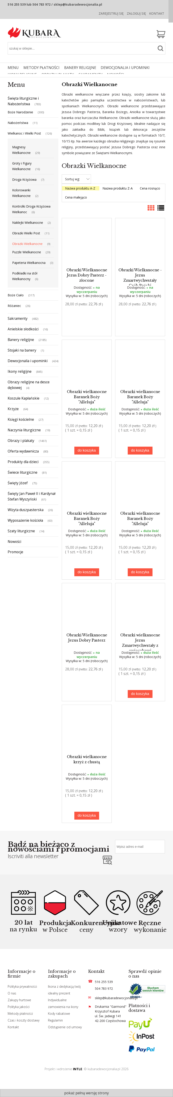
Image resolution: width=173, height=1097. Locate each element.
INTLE (77, 1069)
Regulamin (55, 1020)
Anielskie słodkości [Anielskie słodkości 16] (23, 329)
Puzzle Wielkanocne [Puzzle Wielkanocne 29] (26, 252)
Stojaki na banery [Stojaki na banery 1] (22, 350)
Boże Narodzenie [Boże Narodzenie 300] (20, 112)
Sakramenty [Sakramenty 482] (17, 318)
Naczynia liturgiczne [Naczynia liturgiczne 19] (24, 429)
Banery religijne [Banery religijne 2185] (21, 339)
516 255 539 (104, 982)
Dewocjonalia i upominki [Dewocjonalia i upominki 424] (28, 360)
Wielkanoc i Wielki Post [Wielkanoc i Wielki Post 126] (24, 133)
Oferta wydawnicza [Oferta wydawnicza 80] (23, 451)
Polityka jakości (19, 1007)
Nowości (14, 541)
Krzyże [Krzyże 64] (13, 408)
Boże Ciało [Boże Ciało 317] (16, 295)
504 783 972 (104, 988)
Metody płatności (20, 1013)
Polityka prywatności (22, 986)
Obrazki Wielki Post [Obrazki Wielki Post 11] (26, 233)
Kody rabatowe (59, 1013)
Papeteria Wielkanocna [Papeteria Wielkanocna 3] (29, 263)
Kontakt (156, 13)
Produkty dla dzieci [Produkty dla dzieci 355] (23, 461)
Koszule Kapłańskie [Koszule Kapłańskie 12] (23, 398)
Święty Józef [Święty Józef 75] (18, 482)
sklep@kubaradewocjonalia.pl (116, 998)
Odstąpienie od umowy (65, 1027)
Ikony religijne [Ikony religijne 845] (20, 371)
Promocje (15, 551)
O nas (12, 993)
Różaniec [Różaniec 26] (14, 306)
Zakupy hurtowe (19, 1000)
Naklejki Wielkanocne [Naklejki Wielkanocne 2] (27, 222)
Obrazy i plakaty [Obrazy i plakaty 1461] (21, 440)
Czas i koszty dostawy (23, 1020)
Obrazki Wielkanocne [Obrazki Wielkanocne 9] (27, 244)
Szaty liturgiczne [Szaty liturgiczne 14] (21, 530)
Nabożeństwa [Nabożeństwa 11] (18, 123)
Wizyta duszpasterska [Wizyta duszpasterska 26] (25, 509)
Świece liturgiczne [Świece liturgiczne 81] (22, 472)
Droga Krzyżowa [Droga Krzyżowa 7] (24, 179)
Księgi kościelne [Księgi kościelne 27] (21, 419)
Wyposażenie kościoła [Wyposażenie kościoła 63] (25, 520)
